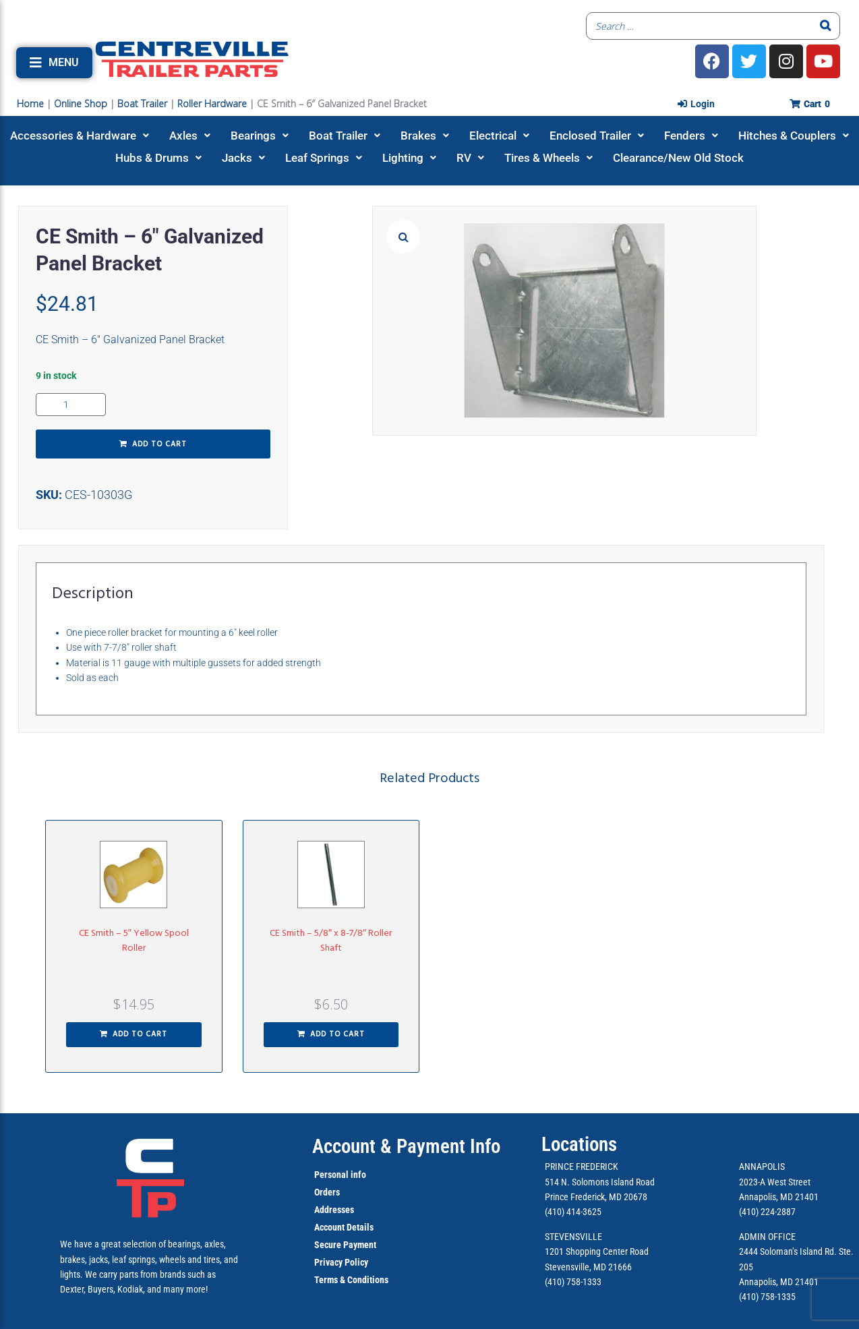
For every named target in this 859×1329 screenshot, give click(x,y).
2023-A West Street (774, 1182)
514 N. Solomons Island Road (600, 1182)
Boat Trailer (142, 103)
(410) (749, 1296)
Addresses (334, 1209)
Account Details (344, 1227)
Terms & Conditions (351, 1279)
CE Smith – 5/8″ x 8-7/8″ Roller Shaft (331, 941)
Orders (327, 1192)
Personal (331, 1174)
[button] (54, 62)
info (357, 1174)
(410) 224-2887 (767, 1211)
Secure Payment (345, 1244)
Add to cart (159, 444)
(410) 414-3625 (573, 1211)
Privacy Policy (341, 1262)
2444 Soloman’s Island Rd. (788, 1251)
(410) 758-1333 (573, 1281)
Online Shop (80, 103)
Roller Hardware (212, 103)
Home (30, 103)
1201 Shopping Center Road (597, 1251)
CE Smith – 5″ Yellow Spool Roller (134, 941)
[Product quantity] (71, 404)
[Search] (825, 26)
